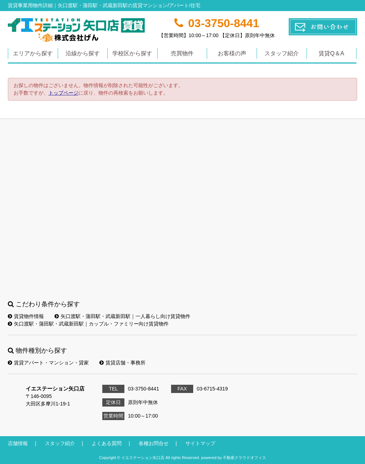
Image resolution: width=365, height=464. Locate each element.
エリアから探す (33, 53)
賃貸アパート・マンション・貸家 (48, 362)
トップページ (63, 93)
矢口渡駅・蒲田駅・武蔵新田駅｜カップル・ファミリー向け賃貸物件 (88, 324)
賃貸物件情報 (26, 316)
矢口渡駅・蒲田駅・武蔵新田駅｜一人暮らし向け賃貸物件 (122, 316)
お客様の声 (232, 53)
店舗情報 (18, 443)
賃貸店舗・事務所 (122, 362)
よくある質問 (107, 443)
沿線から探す (83, 53)
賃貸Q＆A (331, 53)
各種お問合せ (154, 443)
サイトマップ (200, 443)
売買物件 (182, 53)
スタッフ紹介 (281, 53)
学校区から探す (132, 53)
